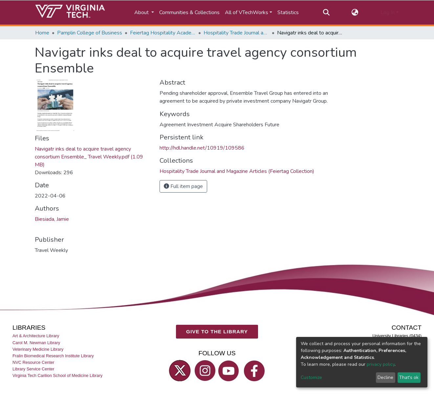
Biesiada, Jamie (52, 219)
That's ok (409, 377)
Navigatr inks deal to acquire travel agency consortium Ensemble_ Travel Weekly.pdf (89, 156)
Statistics (288, 12)
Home (42, 32)
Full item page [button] (183, 186)
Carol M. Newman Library (36, 342)
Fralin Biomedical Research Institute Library (53, 355)
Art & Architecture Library (35, 335)
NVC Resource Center (33, 362)
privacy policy (381, 364)
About (142, 12)
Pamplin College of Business (89, 32)
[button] (355, 12)
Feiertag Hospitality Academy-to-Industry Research (163, 32)
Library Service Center (33, 368)
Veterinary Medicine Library (37, 348)
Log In (387, 12)
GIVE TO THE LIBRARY (217, 331)
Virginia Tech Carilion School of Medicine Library (57, 375)
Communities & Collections (189, 12)
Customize (311, 377)
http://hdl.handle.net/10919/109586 (202, 148)
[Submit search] (326, 12)
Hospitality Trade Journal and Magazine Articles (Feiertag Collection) (236, 32)
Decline (385, 377)
